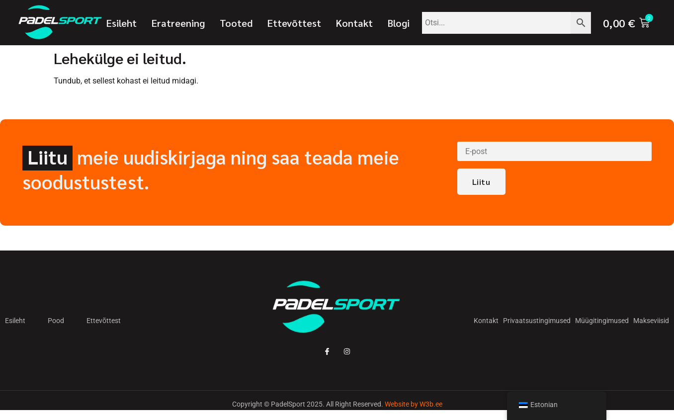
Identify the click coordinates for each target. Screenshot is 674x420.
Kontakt (354, 22)
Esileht (121, 22)
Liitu (481, 181)
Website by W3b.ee (413, 404)
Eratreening (178, 22)
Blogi (399, 22)
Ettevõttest (294, 22)
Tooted (236, 22)
